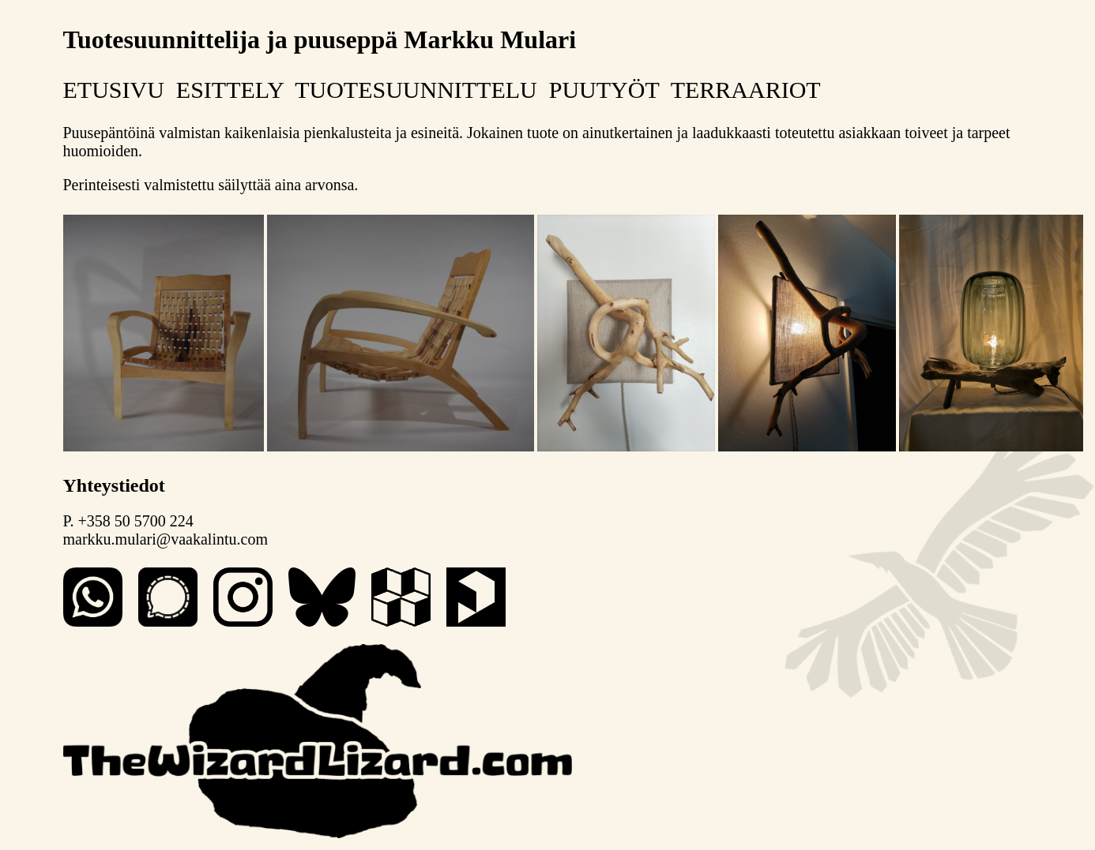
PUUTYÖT (604, 90)
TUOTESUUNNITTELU (416, 90)
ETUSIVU (113, 90)
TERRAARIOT (745, 90)
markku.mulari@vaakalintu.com (165, 539)
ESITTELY (230, 90)
